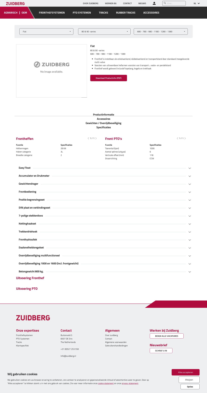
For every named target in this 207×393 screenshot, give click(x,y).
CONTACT (127, 3)
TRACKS (103, 13)
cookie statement (106, 383)
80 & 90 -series (89, 31)
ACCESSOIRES (151, 13)
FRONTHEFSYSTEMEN (52, 13)
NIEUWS (142, 3)
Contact (108, 338)
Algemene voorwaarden (116, 342)
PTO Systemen (22, 338)
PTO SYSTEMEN (82, 13)
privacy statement (130, 383)
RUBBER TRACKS (125, 13)
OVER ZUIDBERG (90, 3)
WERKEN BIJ (110, 3)
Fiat (24, 31)
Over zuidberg (111, 335)
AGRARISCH (11, 13)
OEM (24, 13)
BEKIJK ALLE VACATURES (166, 336)
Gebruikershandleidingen (116, 345)
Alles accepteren (185, 372)
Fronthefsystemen (24, 335)
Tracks (19, 342)
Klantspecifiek (22, 345)
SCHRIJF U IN (161, 350)
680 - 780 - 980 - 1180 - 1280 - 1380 (154, 31)
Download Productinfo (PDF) (109, 78)
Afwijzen (189, 379)
